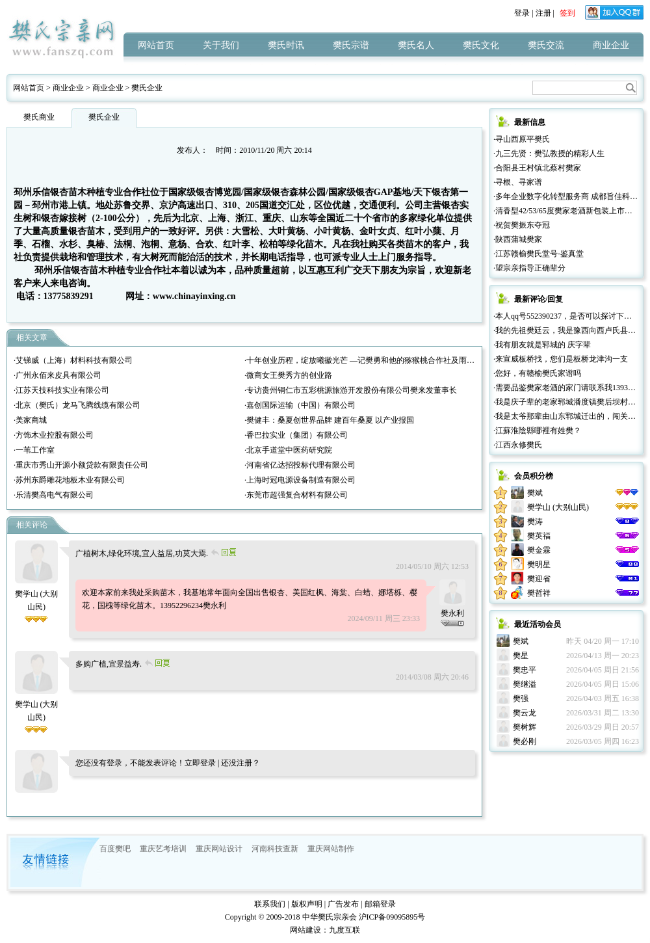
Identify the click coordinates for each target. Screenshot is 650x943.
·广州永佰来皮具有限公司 (57, 375)
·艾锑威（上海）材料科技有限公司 (73, 360)
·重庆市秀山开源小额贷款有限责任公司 (81, 465)
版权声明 (306, 904)
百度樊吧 (115, 848)
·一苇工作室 (34, 450)
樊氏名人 (416, 45)
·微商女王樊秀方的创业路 (288, 375)
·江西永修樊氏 (517, 444)
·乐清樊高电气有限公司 (54, 494)
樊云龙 (524, 712)
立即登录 (200, 762)
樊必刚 (524, 741)
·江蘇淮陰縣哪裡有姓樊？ (537, 430)
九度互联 (344, 930)
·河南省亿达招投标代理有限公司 (300, 465)
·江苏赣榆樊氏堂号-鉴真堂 (538, 253)
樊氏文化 (481, 45)
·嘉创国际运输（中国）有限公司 (300, 405)
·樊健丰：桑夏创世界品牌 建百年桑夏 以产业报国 (329, 420)
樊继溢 (524, 684)
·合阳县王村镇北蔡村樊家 (537, 167)
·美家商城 (30, 420)
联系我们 (269, 904)
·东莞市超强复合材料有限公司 (296, 494)
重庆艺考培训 (163, 848)
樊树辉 (524, 727)
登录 (522, 13)
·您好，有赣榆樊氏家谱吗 (537, 373)
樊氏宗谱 (351, 45)
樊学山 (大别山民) (36, 593)
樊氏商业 (39, 117)
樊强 (520, 698)
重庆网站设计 (219, 848)
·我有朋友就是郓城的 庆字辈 (542, 344)
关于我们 (221, 45)
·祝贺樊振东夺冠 (521, 225)
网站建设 (305, 930)
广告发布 (343, 904)
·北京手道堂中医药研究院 (288, 450)
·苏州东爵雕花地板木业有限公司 (69, 480)
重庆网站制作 (330, 848)
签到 (567, 13)
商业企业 (611, 45)
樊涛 (535, 521)
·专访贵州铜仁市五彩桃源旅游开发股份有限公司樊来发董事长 (350, 390)
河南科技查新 (275, 848)
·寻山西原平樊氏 (521, 139)
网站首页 (156, 45)
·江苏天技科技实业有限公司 (61, 390)
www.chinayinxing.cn (194, 296)
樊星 (520, 655)
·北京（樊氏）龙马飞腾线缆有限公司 (77, 405)
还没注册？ (240, 762)
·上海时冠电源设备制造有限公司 (300, 480)
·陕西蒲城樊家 (517, 239)
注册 (543, 13)
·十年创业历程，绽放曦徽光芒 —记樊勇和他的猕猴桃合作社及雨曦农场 (367, 360)
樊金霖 (539, 550)
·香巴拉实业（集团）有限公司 (296, 435)
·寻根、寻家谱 (517, 182)
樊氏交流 (546, 45)
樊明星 (539, 564)
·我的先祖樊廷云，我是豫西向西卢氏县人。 (568, 330)
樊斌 (535, 493)
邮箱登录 (380, 904)
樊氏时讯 (286, 45)
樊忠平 (524, 669)
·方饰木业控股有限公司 (54, 435)
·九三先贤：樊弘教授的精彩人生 (548, 153)
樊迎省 (539, 578)
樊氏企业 (146, 87)
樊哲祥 (539, 593)
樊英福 (539, 535)
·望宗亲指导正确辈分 (529, 267)
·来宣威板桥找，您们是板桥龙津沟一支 (560, 359)
